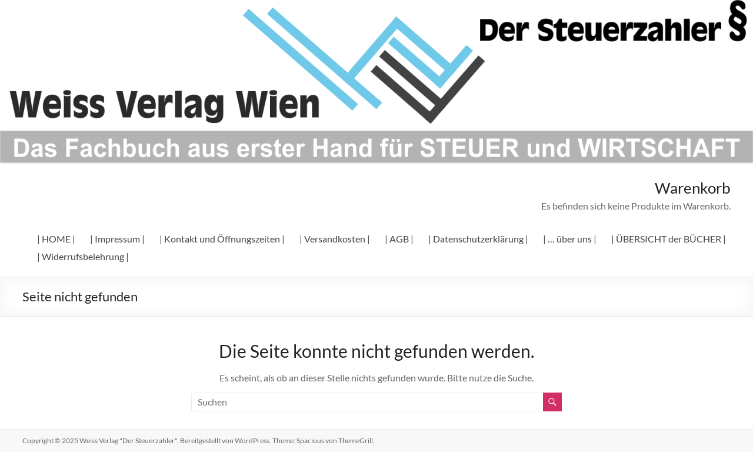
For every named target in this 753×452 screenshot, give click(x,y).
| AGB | (399, 238)
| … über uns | (570, 238)
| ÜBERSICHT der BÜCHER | (668, 238)
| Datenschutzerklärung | (478, 238)
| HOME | (56, 238)
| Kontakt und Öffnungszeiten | (222, 238)
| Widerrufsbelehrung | (83, 256)
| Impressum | (117, 238)
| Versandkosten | (334, 238)
